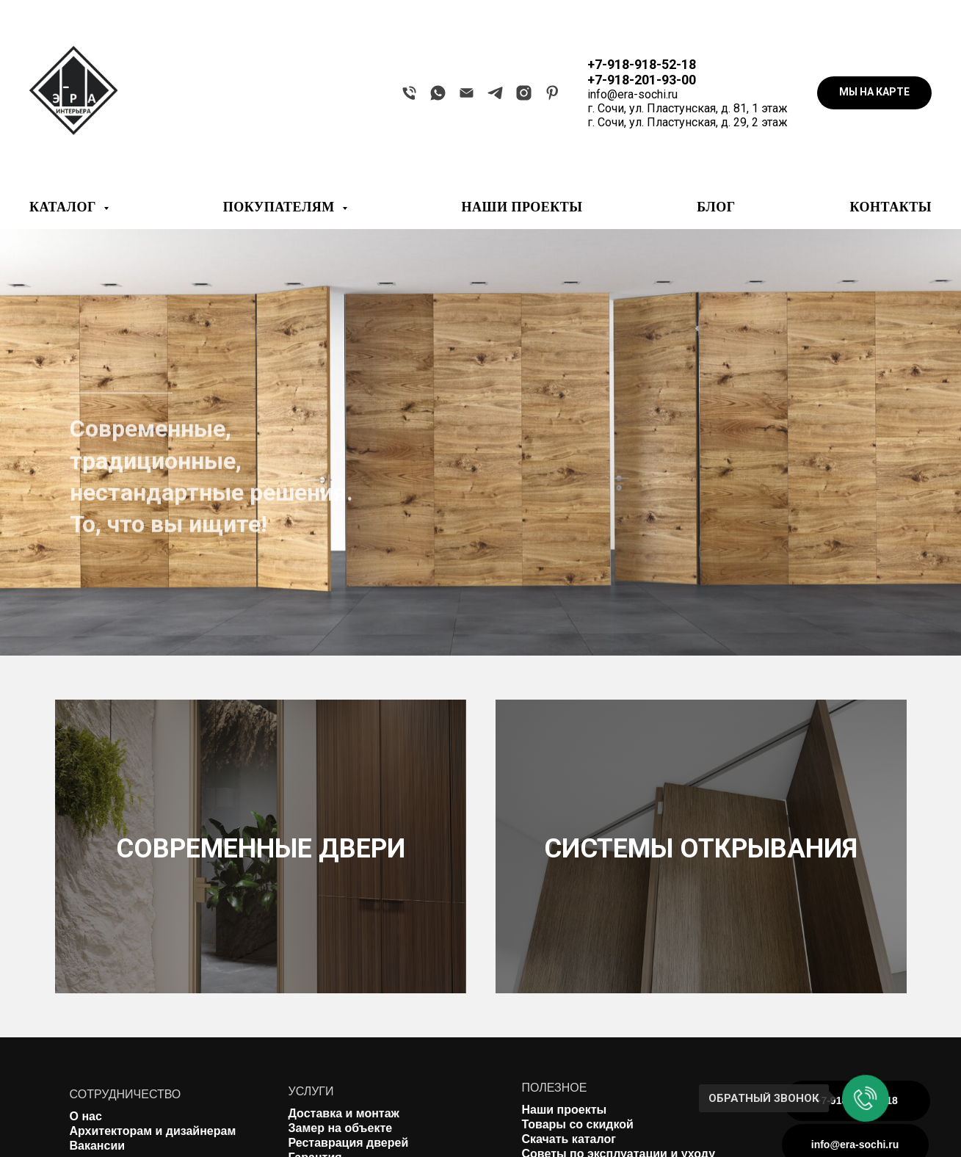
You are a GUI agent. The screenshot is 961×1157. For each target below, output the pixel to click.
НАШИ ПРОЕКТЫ (522, 207)
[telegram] (495, 93)
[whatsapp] (438, 93)
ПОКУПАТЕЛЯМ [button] (280, 207)
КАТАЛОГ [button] (64, 207)
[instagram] (524, 93)
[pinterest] (552, 93)
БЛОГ (716, 207)
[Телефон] (409, 93)
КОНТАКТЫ (891, 207)
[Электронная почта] (466, 93)
